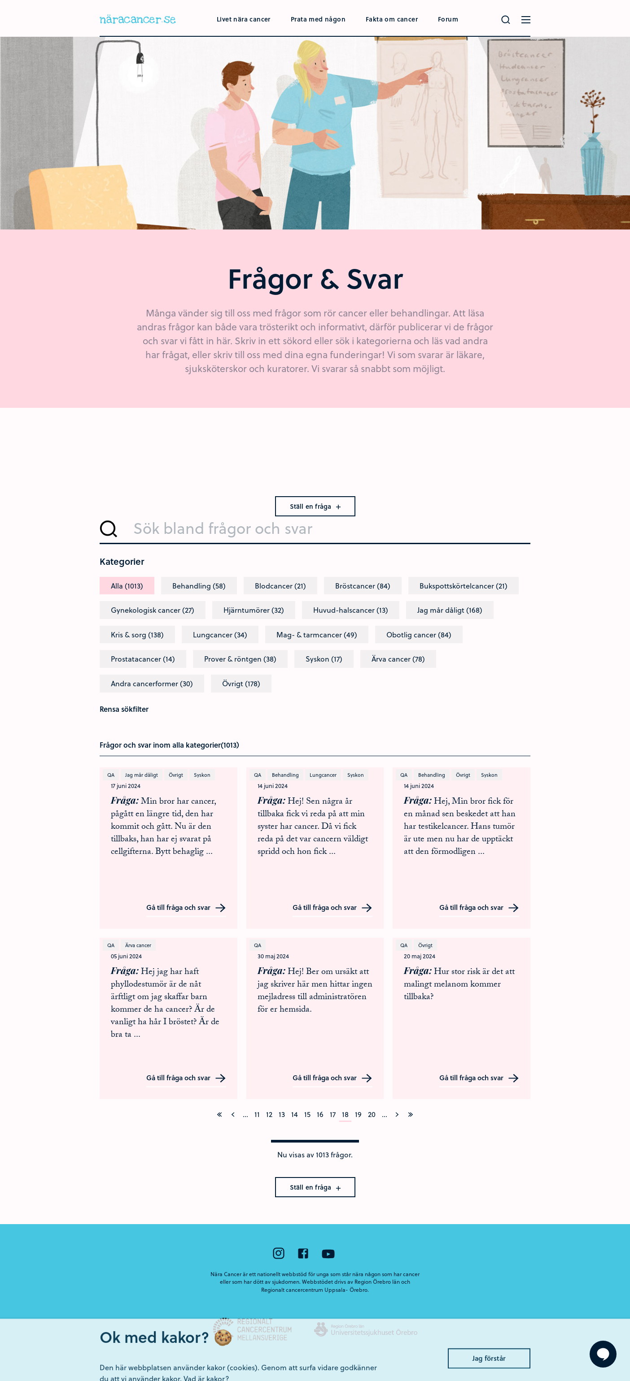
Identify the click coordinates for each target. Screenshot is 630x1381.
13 (282, 1114)
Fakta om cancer (392, 19)
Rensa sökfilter (124, 709)
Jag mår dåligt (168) (449, 610)
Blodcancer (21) (280, 585)
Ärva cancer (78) (398, 659)
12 (269, 1114)
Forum (448, 19)
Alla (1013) (127, 585)
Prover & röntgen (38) (240, 659)
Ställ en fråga (315, 506)
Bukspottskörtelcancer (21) (464, 585)
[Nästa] (397, 1114)
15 (307, 1114)
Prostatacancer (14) (143, 659)
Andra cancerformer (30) (152, 683)
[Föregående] (233, 1114)
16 (320, 1114)
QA (110, 775)
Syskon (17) (324, 659)
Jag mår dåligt (141, 775)
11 (257, 1114)
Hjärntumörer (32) (253, 610)
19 (358, 1114)
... (245, 1114)
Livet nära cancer (244, 19)
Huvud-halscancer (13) (350, 610)
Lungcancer (323, 775)
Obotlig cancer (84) (418, 634)
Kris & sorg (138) (137, 634)
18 (345, 1114)
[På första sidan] (219, 1114)
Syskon (202, 775)
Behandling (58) (199, 585)
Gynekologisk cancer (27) (152, 610)
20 (372, 1114)
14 (294, 1114)
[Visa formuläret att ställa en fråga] (603, 1354)
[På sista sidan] (410, 1114)
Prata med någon (318, 19)
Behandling (285, 775)
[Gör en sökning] (505, 19)
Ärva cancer (138, 945)
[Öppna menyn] (526, 19)
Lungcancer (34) (220, 634)
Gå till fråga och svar (186, 908)
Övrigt (176, 775)
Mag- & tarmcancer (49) (316, 634)
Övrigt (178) (241, 683)
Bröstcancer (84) (362, 585)
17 (333, 1114)
